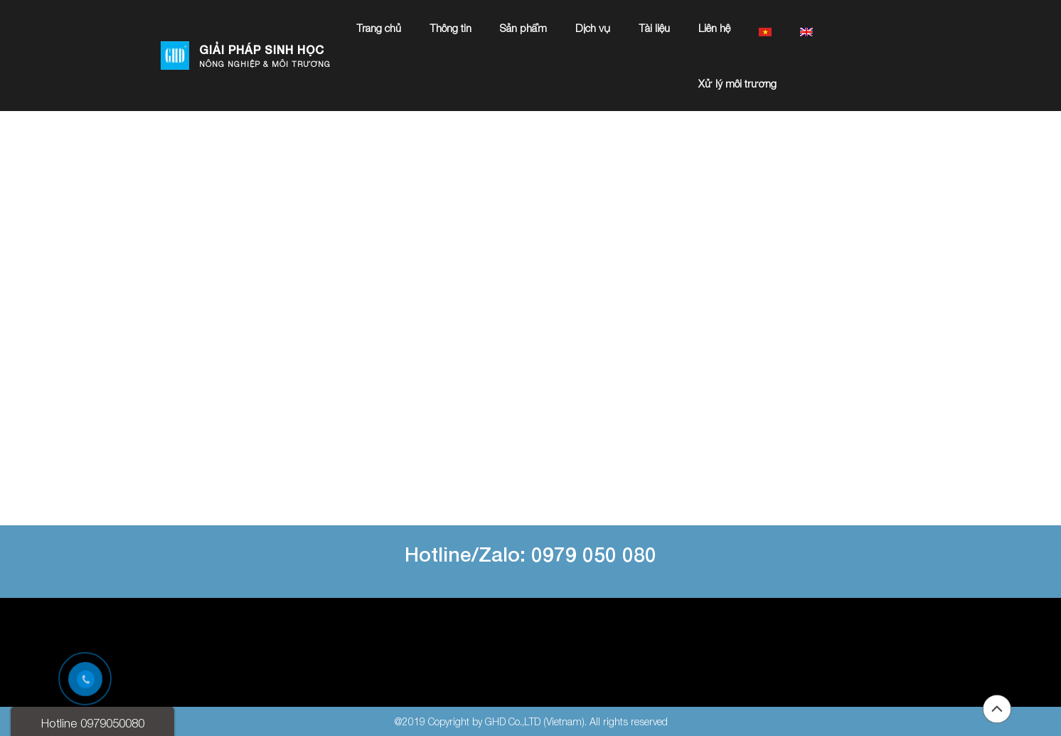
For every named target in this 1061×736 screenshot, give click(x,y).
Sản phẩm (523, 27)
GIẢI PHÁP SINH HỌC (261, 49)
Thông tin (450, 27)
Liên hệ (714, 27)
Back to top (997, 709)
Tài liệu (654, 27)
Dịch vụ (592, 27)
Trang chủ (378, 27)
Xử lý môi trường (737, 83)
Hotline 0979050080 (92, 723)
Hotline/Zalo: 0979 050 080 (530, 554)
